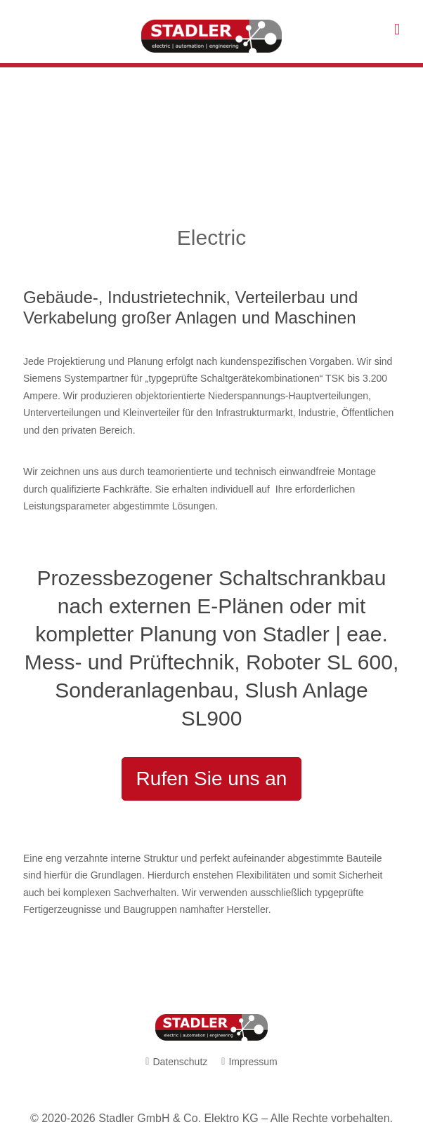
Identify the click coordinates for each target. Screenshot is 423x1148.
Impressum (252, 1061)
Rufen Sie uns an (211, 778)
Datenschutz (179, 1061)
